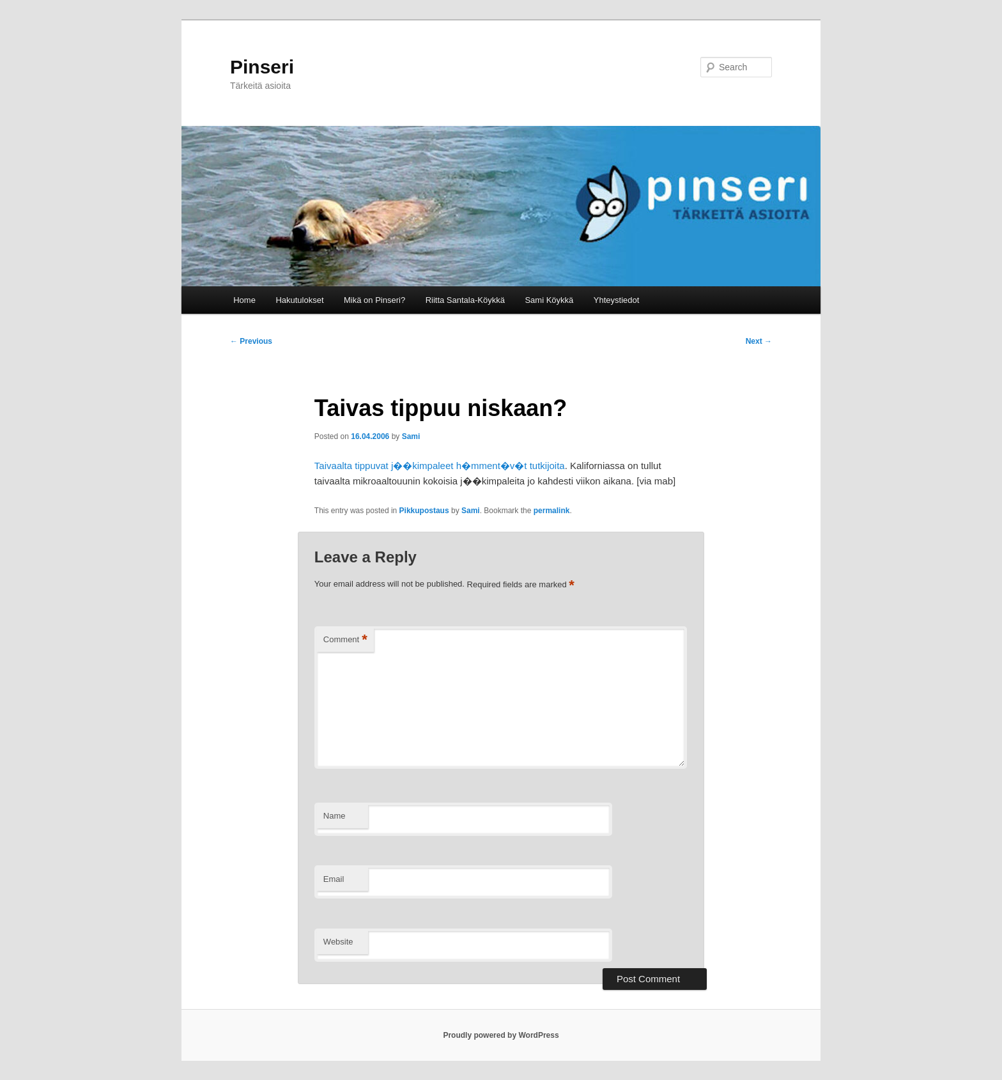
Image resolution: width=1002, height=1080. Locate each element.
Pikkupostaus (424, 510)
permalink (552, 510)
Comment (345, 640)
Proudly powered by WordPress (501, 1035)
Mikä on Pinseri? (374, 300)
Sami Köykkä (549, 300)
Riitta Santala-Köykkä (465, 300)
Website (338, 941)
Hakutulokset (299, 300)
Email (333, 879)
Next (759, 341)
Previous (251, 341)
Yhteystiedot (617, 300)
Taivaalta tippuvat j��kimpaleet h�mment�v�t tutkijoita (439, 465)
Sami (411, 436)
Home (244, 300)
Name (334, 816)
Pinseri (262, 66)
